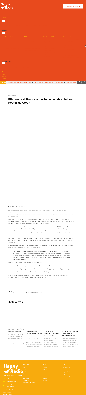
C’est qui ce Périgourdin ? (11, 46)
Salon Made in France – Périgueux (69, 50)
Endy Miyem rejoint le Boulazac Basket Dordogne (19, 82)
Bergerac (7, 67)
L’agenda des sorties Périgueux (32, 48)
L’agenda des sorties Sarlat (31, 50)
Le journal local (8, 39)
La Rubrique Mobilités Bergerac (32, 39)
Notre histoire (36, 25)
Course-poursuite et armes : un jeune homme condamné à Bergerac (70, 333)
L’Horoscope (47, 44)
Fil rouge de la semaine (10, 44)
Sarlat (22, 67)
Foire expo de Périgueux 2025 (71, 53)
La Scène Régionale (49, 50)
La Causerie (47, 56)
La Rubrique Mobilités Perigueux (32, 42)
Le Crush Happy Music (49, 52)
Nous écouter (18, 25)
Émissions (27, 25)
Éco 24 (6, 42)
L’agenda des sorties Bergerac (32, 46)
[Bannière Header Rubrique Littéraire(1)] (38, 6)
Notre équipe (8, 25)
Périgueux (15, 67)
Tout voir (29, 67)
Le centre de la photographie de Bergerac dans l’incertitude (49, 82)
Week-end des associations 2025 (72, 55)
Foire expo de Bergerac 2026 (71, 39)
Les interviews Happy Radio (11, 48)
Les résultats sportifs (49, 48)
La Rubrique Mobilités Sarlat (31, 44)
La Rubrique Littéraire (49, 54)
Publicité (45, 25)
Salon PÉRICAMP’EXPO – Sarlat (71, 42)
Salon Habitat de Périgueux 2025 (72, 57)
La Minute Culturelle (49, 39)
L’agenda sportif (48, 46)
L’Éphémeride (47, 42)
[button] (27, 292)
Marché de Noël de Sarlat (70, 47)
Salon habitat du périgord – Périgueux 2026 (70, 44)
